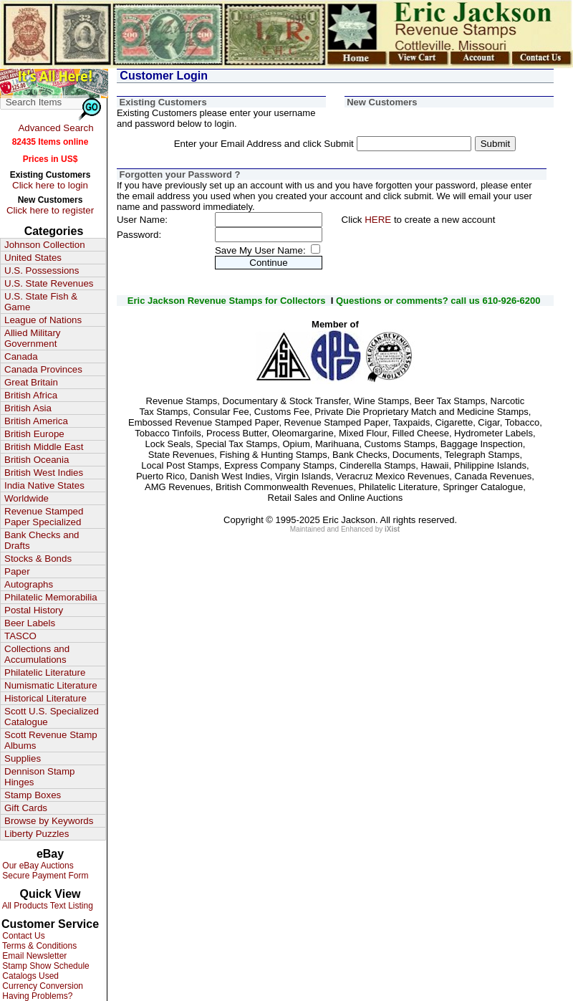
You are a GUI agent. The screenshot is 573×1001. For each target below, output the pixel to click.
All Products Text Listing (46, 906)
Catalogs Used (29, 976)
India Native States (44, 485)
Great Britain (31, 382)
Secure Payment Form (44, 876)
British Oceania (36, 459)
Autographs (28, 584)
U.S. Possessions (41, 270)
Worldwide (26, 498)
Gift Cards (25, 808)
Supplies (22, 758)
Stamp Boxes (32, 795)
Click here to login (50, 185)
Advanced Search (55, 128)
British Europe (34, 433)
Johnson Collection (44, 244)
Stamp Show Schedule (45, 966)
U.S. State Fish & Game (40, 301)
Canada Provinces (43, 369)
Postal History (33, 610)
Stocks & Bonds (38, 558)
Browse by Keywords (48, 820)
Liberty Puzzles (36, 833)
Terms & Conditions (38, 946)
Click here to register (50, 210)
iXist (392, 529)
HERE (378, 219)
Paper (17, 571)
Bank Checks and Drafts (41, 540)
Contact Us (22, 936)
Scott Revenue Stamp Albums (50, 740)
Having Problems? (36, 996)
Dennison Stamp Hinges (39, 776)
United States (33, 257)
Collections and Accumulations (36, 654)
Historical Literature (45, 698)
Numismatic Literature (50, 685)
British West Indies (43, 472)
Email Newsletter (33, 956)
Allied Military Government (32, 338)
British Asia (28, 408)
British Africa (30, 395)
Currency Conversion (41, 986)
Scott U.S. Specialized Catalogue (51, 716)
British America (36, 421)
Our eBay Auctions (37, 866)
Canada (21, 356)
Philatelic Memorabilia (50, 597)
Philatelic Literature (44, 672)
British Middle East (43, 446)
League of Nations (43, 320)
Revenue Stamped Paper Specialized (43, 516)
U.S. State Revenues (48, 283)
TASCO (20, 636)
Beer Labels (29, 623)
